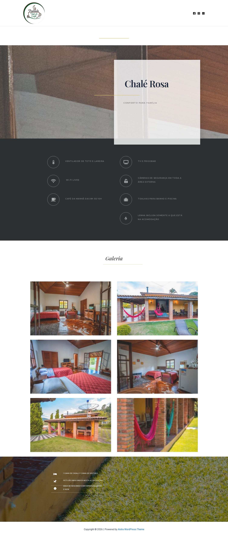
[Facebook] (194, 13)
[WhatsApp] (203, 13)
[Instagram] (198, 13)
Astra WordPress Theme (131, 529)
